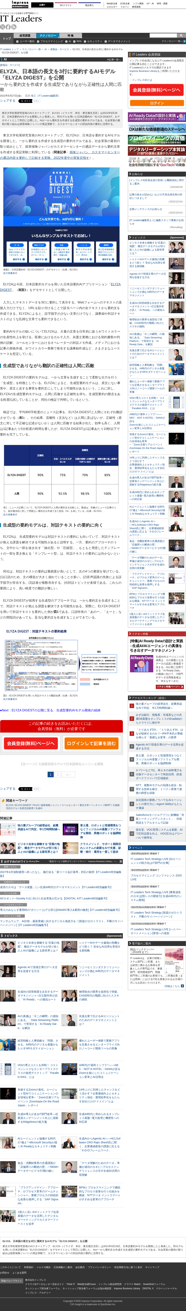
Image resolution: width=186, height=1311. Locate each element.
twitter (2, 27)
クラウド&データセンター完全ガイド (44, 1284)
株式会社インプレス (35, 1280)
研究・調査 (162, 4)
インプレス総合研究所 (110, 1284)
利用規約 (28, 1267)
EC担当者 (125, 4)
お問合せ (4, 1272)
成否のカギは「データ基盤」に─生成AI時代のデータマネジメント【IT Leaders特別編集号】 (56, 887)
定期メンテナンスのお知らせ (145, 209)
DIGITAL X (148, 1288)
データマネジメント (119, 41)
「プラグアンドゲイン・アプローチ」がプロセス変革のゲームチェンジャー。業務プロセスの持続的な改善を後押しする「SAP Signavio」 (38, 1195)
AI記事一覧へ (114, 59)
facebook (8, 27)
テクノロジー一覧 (31, 49)
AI (70, 41)
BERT (107, 805)
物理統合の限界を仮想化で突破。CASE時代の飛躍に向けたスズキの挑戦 (99, 995)
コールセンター (69, 805)
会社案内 (80, 1267)
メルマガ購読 (44, 1267)
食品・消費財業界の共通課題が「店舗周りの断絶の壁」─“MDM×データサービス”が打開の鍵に (38, 1166)
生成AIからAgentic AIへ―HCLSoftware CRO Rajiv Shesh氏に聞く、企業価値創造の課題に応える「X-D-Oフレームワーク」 (146, 528)
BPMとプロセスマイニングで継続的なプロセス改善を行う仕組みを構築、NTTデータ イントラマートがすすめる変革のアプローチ (147, 600)
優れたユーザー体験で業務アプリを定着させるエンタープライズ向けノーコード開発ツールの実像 (99, 1044)
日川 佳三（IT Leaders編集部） (42, 95)
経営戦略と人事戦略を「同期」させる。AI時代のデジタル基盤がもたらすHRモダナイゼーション (38, 1044)
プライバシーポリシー (99, 1267)
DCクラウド (66, 5)
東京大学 (84, 805)
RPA (79, 41)
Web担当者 (112, 4)
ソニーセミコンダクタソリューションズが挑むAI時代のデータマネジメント (99, 971)
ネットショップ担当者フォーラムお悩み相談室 (87, 1288)
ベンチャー (96, 805)
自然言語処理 (27, 808)
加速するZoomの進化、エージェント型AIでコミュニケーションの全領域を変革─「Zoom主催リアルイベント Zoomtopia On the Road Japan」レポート (38, 1097)
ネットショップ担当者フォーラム (42, 1288)
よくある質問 (19, 1272)
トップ (7, 38)
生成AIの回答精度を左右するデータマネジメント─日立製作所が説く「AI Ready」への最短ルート (38, 995)
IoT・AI (150, 4)
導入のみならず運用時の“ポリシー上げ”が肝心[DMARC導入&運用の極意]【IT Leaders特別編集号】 (60, 909)
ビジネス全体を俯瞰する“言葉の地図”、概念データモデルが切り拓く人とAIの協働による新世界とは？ (39, 847)
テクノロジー (48, 35)
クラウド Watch (132, 1284)
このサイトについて (10, 1267)
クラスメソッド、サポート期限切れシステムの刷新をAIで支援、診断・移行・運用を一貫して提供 (100, 847)
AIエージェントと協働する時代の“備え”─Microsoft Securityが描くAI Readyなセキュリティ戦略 (37, 1142)
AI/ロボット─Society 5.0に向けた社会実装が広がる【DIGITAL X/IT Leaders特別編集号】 (54, 898)
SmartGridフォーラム (154, 1284)
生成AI (38, 808)
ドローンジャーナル (166, 1288)
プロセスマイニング (51, 41)
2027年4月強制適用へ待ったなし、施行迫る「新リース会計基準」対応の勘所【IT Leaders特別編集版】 (60, 873)
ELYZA (9, 805)
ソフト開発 (138, 4)
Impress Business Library (143, 71)
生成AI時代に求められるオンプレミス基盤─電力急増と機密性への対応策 (99, 1117)
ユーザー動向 (27, 41)
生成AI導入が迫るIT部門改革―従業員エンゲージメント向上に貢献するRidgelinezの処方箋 (38, 1117)
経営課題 (25, 35)
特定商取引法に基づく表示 (128, 1267)
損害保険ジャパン (50, 805)
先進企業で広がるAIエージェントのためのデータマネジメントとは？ (99, 1020)
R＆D (36, 805)
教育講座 (136, 7)
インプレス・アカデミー (38, 1292)
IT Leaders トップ (9, 49)
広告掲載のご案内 (63, 1267)
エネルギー (112, 7)
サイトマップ (152, 1267)
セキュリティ (94, 41)
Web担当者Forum (86, 1284)
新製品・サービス (59, 49)
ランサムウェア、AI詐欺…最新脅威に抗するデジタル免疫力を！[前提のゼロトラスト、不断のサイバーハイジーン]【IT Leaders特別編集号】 (61, 923)
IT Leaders (21, 18)
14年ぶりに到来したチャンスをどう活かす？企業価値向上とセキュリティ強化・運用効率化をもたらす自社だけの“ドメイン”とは (147, 464)
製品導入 (89, 5)
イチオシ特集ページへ (169, 687)
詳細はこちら (172, 986)
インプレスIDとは (142, 79)
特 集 (71, 35)
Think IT (70, 1284)
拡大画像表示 (10, 273)
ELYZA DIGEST (23, 805)
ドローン (125, 7)
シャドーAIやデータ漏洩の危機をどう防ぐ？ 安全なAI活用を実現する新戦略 (100, 946)
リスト (36, 101)
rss (13, 27)
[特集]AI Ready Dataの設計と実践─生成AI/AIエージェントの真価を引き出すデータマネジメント (156, 645)
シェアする (8, 100)
